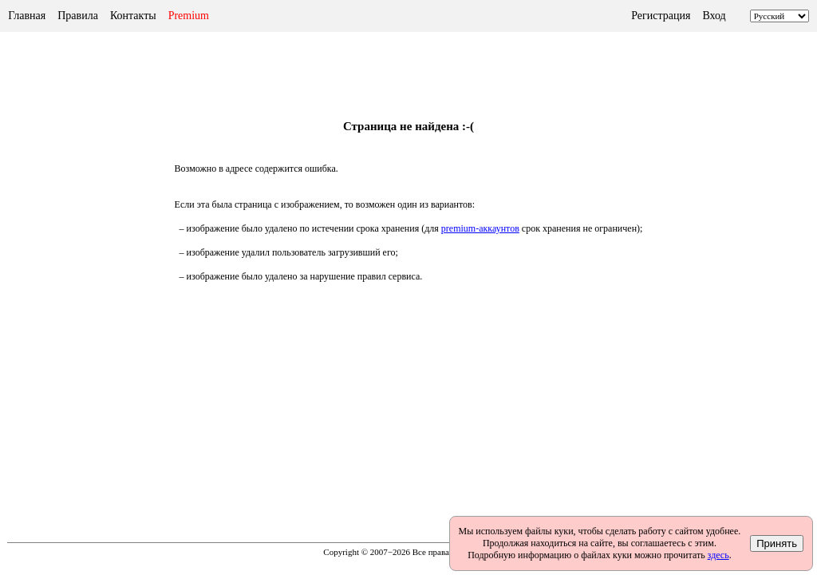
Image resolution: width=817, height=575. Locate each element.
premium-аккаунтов (480, 228)
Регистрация (660, 16)
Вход (713, 16)
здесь (718, 555)
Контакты (133, 16)
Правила (77, 16)
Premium (188, 16)
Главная (26, 16)
